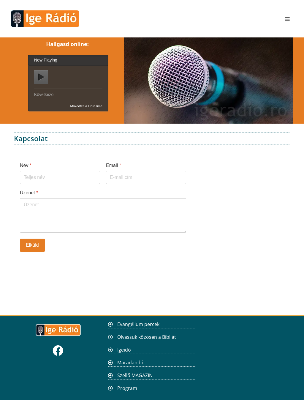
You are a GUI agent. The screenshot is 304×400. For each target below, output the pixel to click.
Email (113, 165)
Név (25, 165)
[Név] (60, 177)
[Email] (146, 177)
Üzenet (29, 192)
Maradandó (130, 362)
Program (127, 388)
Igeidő (124, 350)
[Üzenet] (103, 215)
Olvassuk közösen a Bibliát (146, 337)
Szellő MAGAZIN (135, 375)
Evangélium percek (138, 324)
